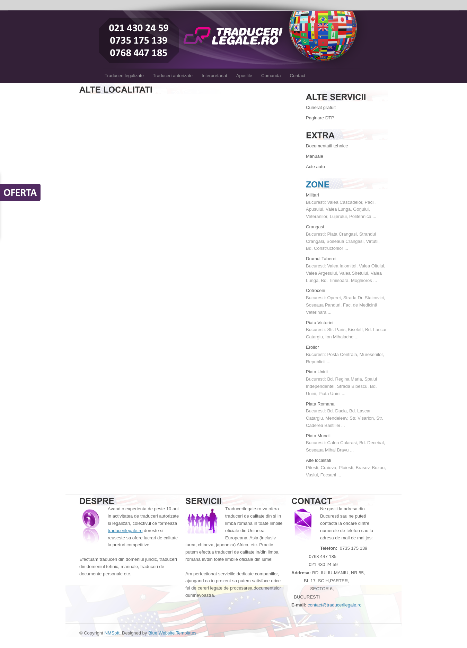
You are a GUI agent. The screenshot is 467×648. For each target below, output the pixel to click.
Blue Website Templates (172, 633)
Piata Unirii (317, 371)
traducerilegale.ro (125, 530)
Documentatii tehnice (327, 145)
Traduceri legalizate (124, 75)
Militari (312, 195)
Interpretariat (214, 75)
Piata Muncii (318, 435)
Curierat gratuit (321, 107)
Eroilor (312, 347)
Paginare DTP (320, 117)
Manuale (314, 156)
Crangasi (315, 226)
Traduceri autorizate (173, 75)
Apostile (244, 75)
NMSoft (111, 633)
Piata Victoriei (319, 322)
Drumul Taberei (321, 258)
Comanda (271, 75)
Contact (297, 75)
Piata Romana (320, 404)
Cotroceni (315, 290)
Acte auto (315, 166)
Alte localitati (318, 460)
